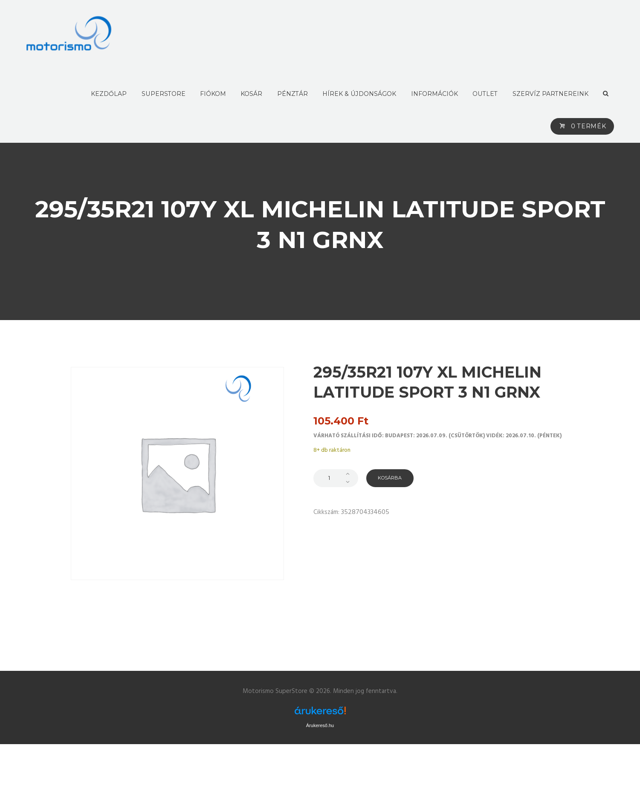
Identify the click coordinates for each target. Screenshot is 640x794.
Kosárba (392, 478)
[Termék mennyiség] (335, 478)
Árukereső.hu (320, 725)
